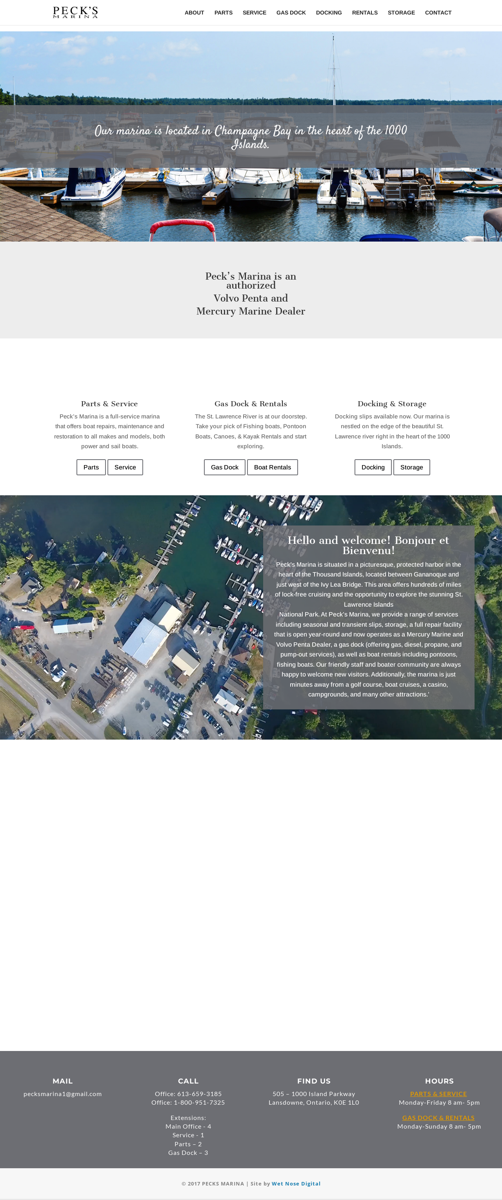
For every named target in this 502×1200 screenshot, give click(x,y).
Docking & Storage (392, 403)
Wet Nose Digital (296, 1183)
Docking (329, 13)
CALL (188, 1081)
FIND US (314, 1081)
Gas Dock (291, 13)
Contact (438, 13)
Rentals (365, 13)
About (194, 13)
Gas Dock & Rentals (251, 403)
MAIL (63, 1081)
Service (254, 13)
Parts (224, 13)
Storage (401, 13)
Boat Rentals (272, 467)
